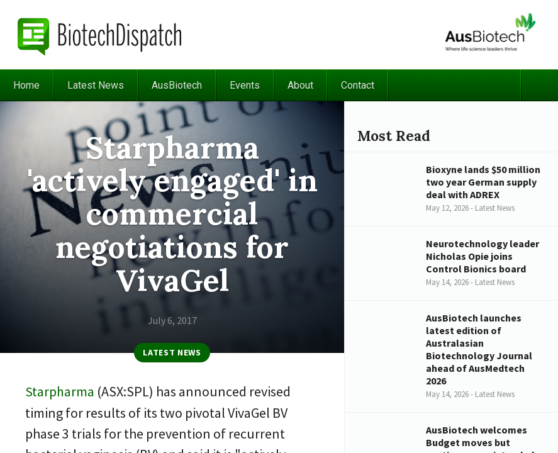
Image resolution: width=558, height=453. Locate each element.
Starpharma (59, 391)
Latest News (95, 85)
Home (26, 85)
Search (539, 85)
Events (245, 85)
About (300, 85)
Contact (357, 85)
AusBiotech (177, 85)
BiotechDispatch (100, 34)
